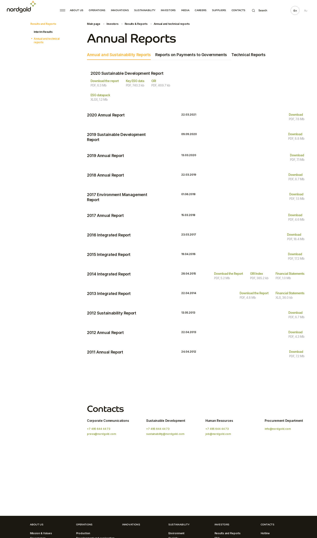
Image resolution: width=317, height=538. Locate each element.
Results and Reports (43, 24)
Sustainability (145, 10)
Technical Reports (248, 54)
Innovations (120, 10)
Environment (176, 533)
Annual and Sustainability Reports (119, 54)
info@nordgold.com (278, 428)
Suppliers (219, 10)
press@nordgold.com (101, 434)
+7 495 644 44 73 (98, 428)
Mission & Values (41, 533)
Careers (201, 10)
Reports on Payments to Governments (191, 54)
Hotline (265, 533)
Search (259, 10)
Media (185, 10)
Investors (168, 10)
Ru (305, 10)
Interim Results (43, 31)
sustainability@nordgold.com (165, 434)
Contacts (239, 10)
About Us (77, 10)
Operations (97, 10)
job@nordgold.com (218, 434)
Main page (93, 24)
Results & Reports (136, 24)
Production (83, 533)
